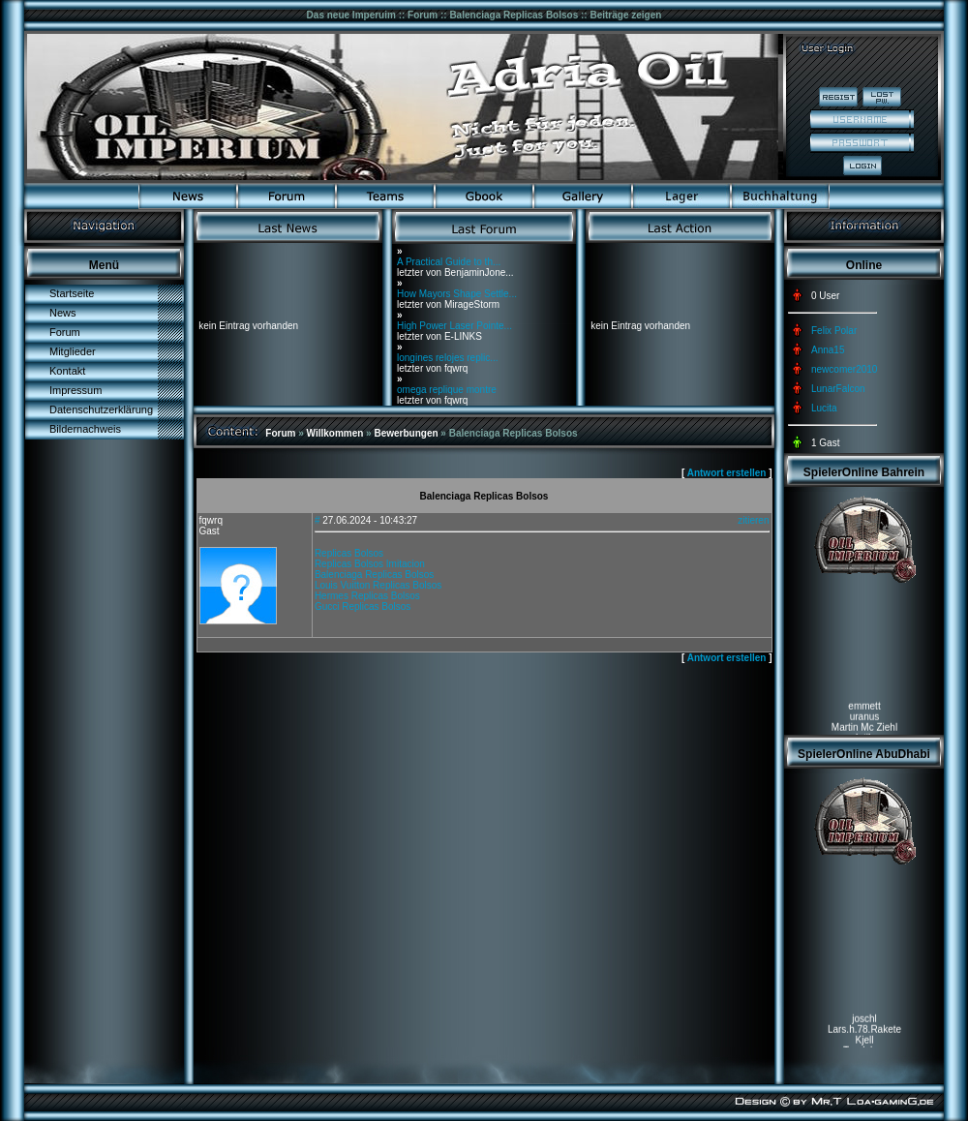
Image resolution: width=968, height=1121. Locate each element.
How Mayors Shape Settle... (457, 293)
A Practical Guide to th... (448, 262)
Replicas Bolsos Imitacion (370, 564)
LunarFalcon (838, 388)
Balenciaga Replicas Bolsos (374, 574)
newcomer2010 (844, 369)
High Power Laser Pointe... (454, 325)
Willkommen (335, 433)
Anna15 (827, 350)
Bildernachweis (85, 429)
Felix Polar (834, 330)
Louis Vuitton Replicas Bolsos (378, 585)
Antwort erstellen (727, 473)
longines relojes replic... (448, 357)
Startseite (71, 293)
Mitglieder (72, 351)
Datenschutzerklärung (101, 409)
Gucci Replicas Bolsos (362, 606)
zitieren (753, 520)
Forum (64, 332)
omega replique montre (447, 389)
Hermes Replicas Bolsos (367, 596)
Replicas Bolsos (349, 553)
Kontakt (67, 371)
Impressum (75, 390)
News (62, 312)
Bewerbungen (406, 433)
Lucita (824, 408)
